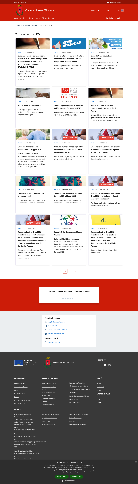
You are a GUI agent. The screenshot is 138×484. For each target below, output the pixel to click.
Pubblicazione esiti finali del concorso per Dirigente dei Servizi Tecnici (104, 108)
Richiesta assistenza (48, 424)
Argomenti (26, 25)
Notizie (93, 52)
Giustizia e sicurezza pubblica (78, 386)
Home (18, 25)
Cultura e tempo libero (49, 387)
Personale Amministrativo (22, 400)
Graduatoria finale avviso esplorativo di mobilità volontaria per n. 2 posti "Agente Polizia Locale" (105, 196)
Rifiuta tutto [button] (76, 476)
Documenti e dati (19, 403)
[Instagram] (105, 10)
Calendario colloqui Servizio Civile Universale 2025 (31, 194)
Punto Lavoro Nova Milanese (29, 105)
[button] (69, 481)
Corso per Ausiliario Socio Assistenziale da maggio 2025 (29, 148)
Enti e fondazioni (19, 393)
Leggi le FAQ (46, 421)
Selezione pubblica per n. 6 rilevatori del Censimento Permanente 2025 (68, 107)
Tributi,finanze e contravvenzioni (79, 389)
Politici (16, 397)
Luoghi (99, 399)
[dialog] (69, 472)
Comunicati (100, 387)
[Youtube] (100, 10)
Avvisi (19, 52)
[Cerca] (121, 10)
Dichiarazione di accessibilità (78, 424)
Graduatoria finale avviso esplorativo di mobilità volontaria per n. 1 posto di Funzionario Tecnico (105, 149)
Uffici (16, 390)
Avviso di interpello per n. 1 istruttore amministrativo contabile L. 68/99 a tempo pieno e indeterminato (69, 58)
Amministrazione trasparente (78, 414)
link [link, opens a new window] (80, 473)
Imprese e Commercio (48, 393)
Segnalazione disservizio (49, 418)
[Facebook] (96, 10)
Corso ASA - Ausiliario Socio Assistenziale (102, 57)
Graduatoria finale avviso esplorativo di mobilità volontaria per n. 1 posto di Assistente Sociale (68, 149)
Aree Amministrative (21, 387)
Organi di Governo (20, 383)
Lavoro (34, 25)
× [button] (136, 462)
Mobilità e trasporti (48, 404)
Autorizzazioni (73, 399)
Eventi (99, 403)
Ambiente (72, 393)
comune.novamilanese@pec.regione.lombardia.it (30, 442)
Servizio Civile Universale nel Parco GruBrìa (68, 233)
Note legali (72, 421)
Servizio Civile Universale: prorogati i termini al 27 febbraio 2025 (68, 194)
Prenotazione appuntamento (51, 414)
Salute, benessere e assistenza (79, 396)
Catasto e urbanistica (48, 399)
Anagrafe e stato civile (49, 383)
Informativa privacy (75, 418)
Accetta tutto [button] (61, 477)
